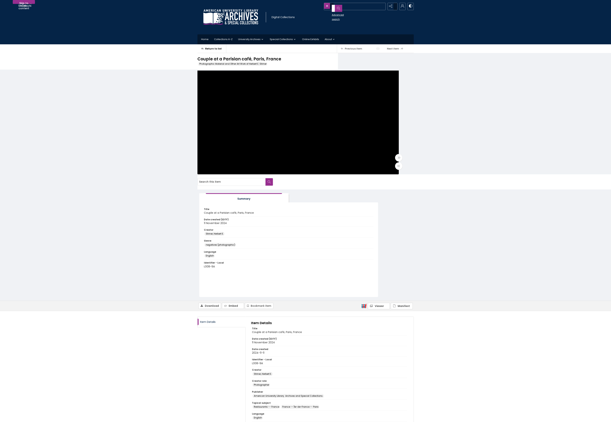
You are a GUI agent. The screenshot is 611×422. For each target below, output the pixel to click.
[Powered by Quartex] (394, 417)
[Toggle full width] (341, 160)
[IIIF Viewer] (379, 186)
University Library (372, 386)
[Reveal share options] (391, 6)
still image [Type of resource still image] (260, 309)
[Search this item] (372, 60)
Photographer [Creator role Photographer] (261, 265)
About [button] (330, 39)
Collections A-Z (223, 39)
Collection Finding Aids (322, 385)
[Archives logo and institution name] (230, 17)
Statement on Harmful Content (326, 394)
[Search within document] (410, 60)
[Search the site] (347, 6)
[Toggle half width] (341, 168)
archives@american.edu (269, 402)
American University (374, 382)
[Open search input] (382, 6)
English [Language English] (354, 136)
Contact (208, 417)
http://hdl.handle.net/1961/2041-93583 (276, 354)
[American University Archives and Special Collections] (219, 386)
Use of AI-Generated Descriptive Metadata (333, 398)
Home (205, 39)
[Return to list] (213, 48)
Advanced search (333, 13)
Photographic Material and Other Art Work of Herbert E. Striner (233, 63)
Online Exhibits (310, 39)
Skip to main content (23, 2)
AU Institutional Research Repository (383, 391)
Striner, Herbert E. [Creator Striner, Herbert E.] (359, 114)
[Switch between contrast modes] (410, 6)
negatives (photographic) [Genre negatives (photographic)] (364, 125)
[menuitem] (208, 416)
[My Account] (400, 6)
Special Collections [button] (283, 39)
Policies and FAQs (319, 389)
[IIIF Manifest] (402, 186)
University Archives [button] (251, 39)
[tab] (361, 78)
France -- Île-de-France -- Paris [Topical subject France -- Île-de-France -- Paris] (300, 287)
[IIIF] (364, 186)
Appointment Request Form (270, 398)
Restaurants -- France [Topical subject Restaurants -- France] (266, 287)
